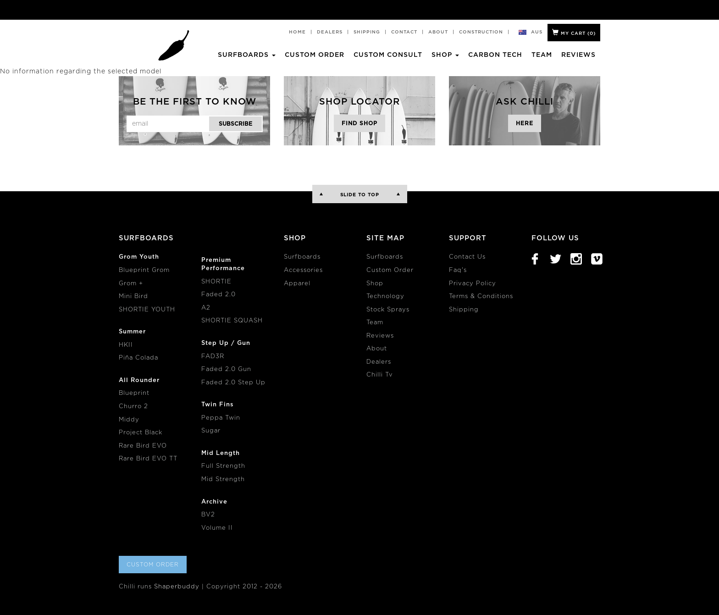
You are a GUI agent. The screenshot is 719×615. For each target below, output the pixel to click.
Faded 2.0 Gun (226, 369)
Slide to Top (359, 195)
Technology (385, 296)
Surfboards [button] (247, 55)
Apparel (297, 284)
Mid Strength (223, 479)
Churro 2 (133, 407)
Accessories (303, 270)
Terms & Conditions (481, 296)
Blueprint (134, 393)
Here (524, 123)
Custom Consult (388, 55)
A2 (205, 308)
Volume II (217, 528)
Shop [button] (445, 55)
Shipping (367, 32)
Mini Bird (133, 296)
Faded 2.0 (218, 295)
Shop (374, 284)
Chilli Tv (379, 375)
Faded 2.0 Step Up (233, 383)
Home (297, 32)
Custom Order (314, 55)
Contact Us (467, 257)
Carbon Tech (495, 55)
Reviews (578, 55)
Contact (404, 32)
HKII (126, 345)
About (438, 32)
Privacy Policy (472, 284)
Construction (481, 32)
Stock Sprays (387, 310)
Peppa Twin (220, 418)
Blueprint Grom (144, 270)
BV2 (208, 515)
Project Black (140, 433)
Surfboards (302, 257)
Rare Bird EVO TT (148, 459)
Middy (129, 420)
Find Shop (359, 123)
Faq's (458, 270)
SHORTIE (216, 282)
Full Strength (223, 466)
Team (541, 55)
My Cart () (574, 32)
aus (537, 32)
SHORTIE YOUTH (147, 310)
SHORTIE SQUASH (232, 321)
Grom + (131, 284)
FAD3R (212, 357)
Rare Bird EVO (143, 446)
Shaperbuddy (176, 587)
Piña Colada (138, 358)
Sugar (211, 431)
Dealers (330, 32)
